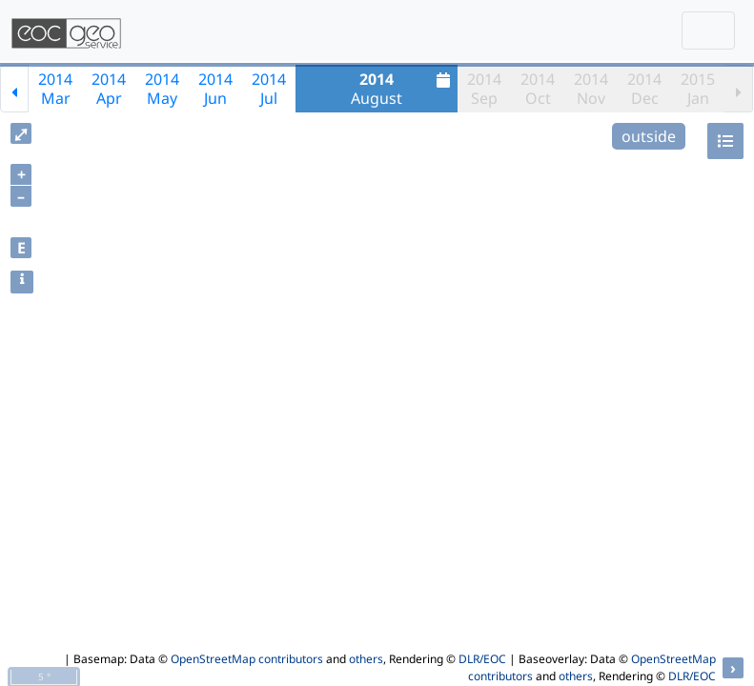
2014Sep (484, 89)
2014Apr (109, 89)
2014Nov (591, 89)
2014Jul (269, 89)
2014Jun (215, 89)
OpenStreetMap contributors (247, 659)
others (366, 659)
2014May (162, 89)
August (403, 89)
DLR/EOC (482, 659)
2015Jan (698, 89)
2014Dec (644, 89)
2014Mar (55, 89)
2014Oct (537, 89)
